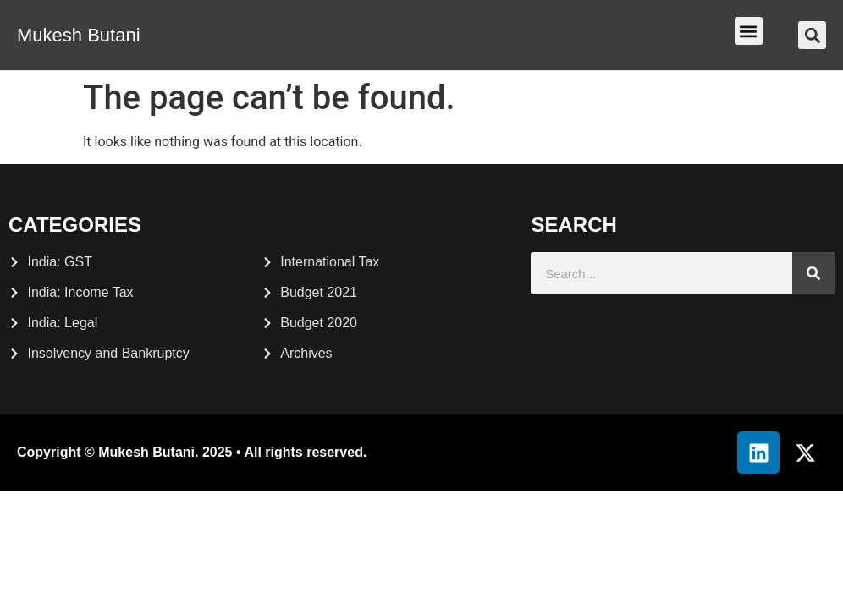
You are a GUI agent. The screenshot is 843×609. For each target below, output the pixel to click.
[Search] (813, 273)
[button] (749, 31)
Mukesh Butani (78, 35)
